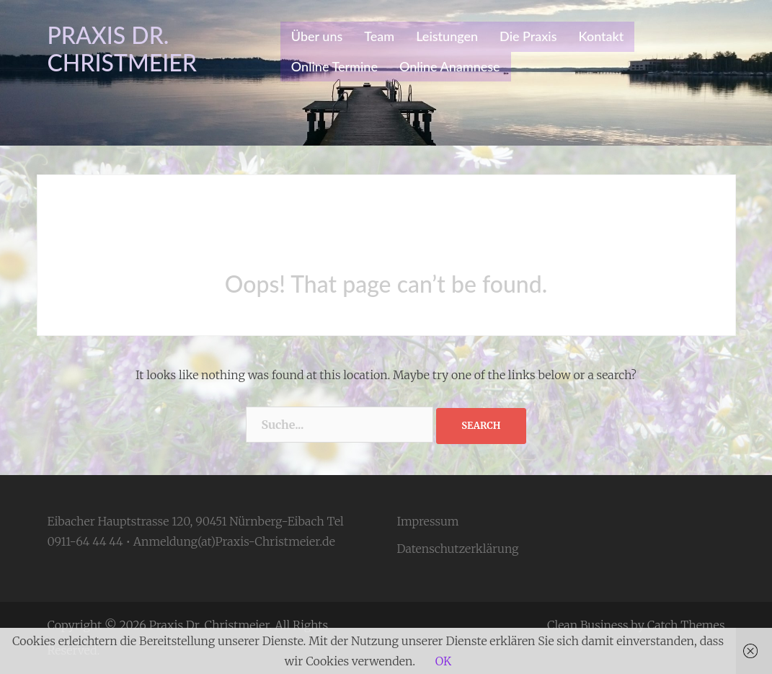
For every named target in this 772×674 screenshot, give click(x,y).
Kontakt (601, 36)
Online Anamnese (449, 66)
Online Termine (334, 66)
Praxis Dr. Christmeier (123, 48)
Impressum (428, 521)
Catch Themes (686, 625)
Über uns (316, 36)
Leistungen (447, 36)
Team (379, 36)
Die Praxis (528, 36)
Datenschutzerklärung (458, 548)
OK (443, 661)
